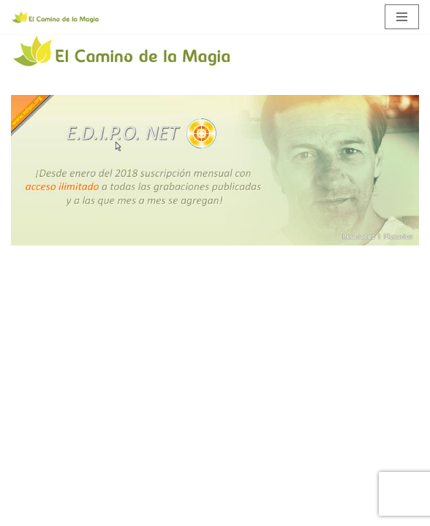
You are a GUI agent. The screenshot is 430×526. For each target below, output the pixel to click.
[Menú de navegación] (402, 16)
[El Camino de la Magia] (55, 16)
